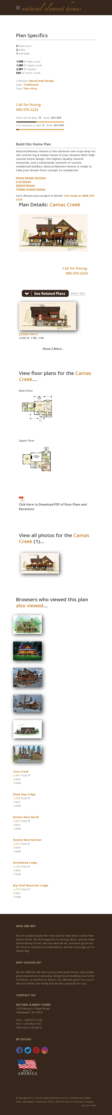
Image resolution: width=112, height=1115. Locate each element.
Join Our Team (88, 1105)
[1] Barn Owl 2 (28, 334)
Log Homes (23, 181)
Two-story (30, 88)
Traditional (30, 84)
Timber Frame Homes (30, 189)
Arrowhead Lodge (25, 862)
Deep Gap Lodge (24, 794)
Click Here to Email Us (29, 1027)
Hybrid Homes (25, 185)
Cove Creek (20, 771)
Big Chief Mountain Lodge (30, 885)
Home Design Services (31, 178)
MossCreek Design (41, 81)
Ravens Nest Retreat (27, 840)
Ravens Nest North (26, 817)
